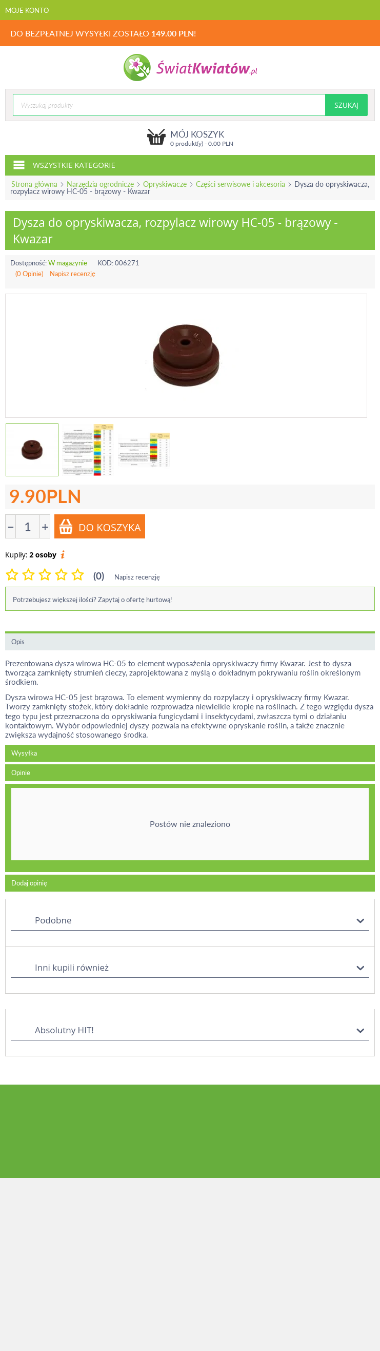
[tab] (190, 828)
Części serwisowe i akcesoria (240, 184)
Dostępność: (28, 263)
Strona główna (34, 184)
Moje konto (27, 10)
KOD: (105, 263)
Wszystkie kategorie (64, 164)
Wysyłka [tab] (24, 753)
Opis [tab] (18, 642)
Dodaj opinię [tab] (29, 883)
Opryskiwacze (165, 184)
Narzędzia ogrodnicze (100, 184)
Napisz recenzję (72, 273)
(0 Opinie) (29, 273)
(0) (98, 576)
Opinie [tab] (20, 772)
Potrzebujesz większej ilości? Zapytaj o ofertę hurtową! (92, 599)
